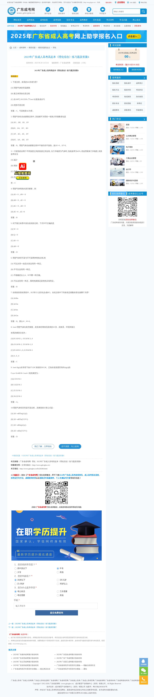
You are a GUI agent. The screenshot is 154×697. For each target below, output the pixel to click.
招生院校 (127, 103)
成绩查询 (96, 26)
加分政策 (117, 26)
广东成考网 (53, 680)
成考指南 (57, 20)
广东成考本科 (110, 680)
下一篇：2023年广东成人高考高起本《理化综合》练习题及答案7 (32, 627)
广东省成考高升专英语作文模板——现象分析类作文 (76, 665)
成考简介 (139, 83)
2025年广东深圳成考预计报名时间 (25, 665)
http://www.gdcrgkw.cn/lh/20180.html (33, 469)
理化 (54, 48)
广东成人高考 (16, 680)
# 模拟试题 (16, 456)
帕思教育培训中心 (34, 2)
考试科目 (106, 26)
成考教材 (83, 20)
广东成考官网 (63, 680)
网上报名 (136, 20)
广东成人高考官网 (87, 680)
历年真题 (97, 20)
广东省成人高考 (74, 680)
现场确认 (63, 26)
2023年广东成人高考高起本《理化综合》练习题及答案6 (59, 461)
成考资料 (22, 48)
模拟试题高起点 (44, 48)
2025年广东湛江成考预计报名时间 (69, 662)
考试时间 (86, 26)
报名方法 (115, 90)
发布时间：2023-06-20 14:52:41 (37, 63)
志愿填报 (127, 26)
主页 (14, 48)
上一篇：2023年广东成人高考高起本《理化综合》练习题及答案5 (32, 624)
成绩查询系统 (137, 70)
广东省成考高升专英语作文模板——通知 (72, 669)
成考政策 (44, 20)
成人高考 (47, 70)
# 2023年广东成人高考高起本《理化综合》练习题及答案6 (43, 456)
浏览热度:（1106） (80, 63)
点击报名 (121, 2)
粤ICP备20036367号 (100, 687)
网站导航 (144, 2)
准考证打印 (75, 26)
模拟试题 (32, 48)
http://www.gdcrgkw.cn (40, 465)
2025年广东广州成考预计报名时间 (69, 658)
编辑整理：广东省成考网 (61, 63)
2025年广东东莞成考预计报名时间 (25, 658)
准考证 (139, 103)
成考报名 (31, 20)
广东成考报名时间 (122, 680)
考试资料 (110, 20)
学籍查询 (139, 110)
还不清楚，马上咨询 (70, 446)
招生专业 (70, 20)
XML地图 (133, 2)
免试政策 (127, 97)
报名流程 (115, 83)
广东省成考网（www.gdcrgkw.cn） (62, 684)
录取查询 (137, 26)
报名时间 (53, 26)
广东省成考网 (17, 2)
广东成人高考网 (27, 680)
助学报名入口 (118, 70)
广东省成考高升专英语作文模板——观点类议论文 (31, 669)
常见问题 (123, 20)
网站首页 (17, 20)
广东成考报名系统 (136, 680)
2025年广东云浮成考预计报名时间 (25, 662)
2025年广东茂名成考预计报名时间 (69, 654)
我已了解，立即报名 (43, 446)
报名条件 (43, 26)
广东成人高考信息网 (41, 680)
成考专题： (11, 26)
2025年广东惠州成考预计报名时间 (25, 654)
